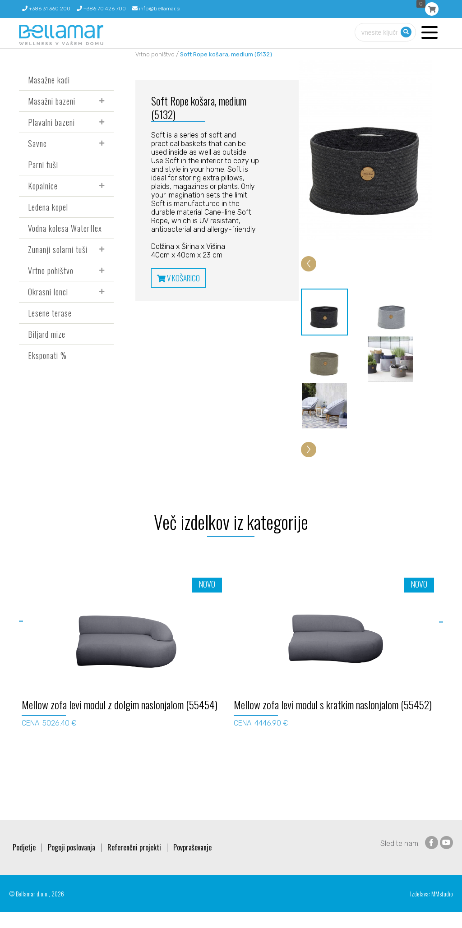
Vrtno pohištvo (51, 270)
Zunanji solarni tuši (58, 249)
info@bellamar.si (156, 8)
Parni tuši (43, 164)
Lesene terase (50, 313)
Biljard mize (46, 334)
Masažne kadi (49, 80)
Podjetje (24, 863)
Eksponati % (47, 355)
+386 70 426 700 (101, 8)
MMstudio (442, 909)
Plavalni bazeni (51, 122)
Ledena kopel (48, 207)
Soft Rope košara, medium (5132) (226, 54)
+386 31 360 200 (46, 8)
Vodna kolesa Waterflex (65, 228)
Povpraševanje (192, 863)
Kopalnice (43, 186)
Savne (37, 143)
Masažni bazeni (51, 101)
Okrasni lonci (48, 292)
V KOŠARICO (178, 278)
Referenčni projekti (134, 863)
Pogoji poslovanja (71, 863)
